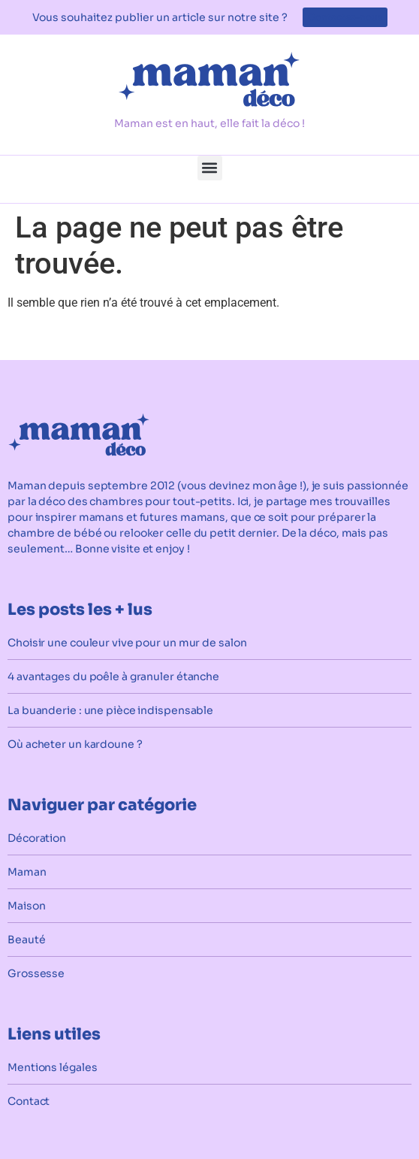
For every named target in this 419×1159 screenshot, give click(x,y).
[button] (209, 168)
